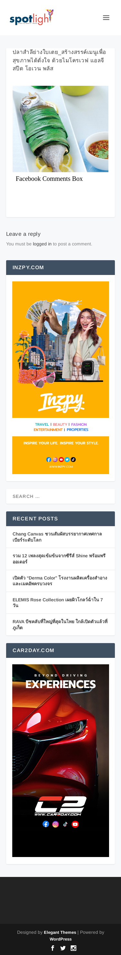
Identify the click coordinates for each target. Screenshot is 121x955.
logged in (42, 243)
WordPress (61, 939)
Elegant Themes (60, 932)
